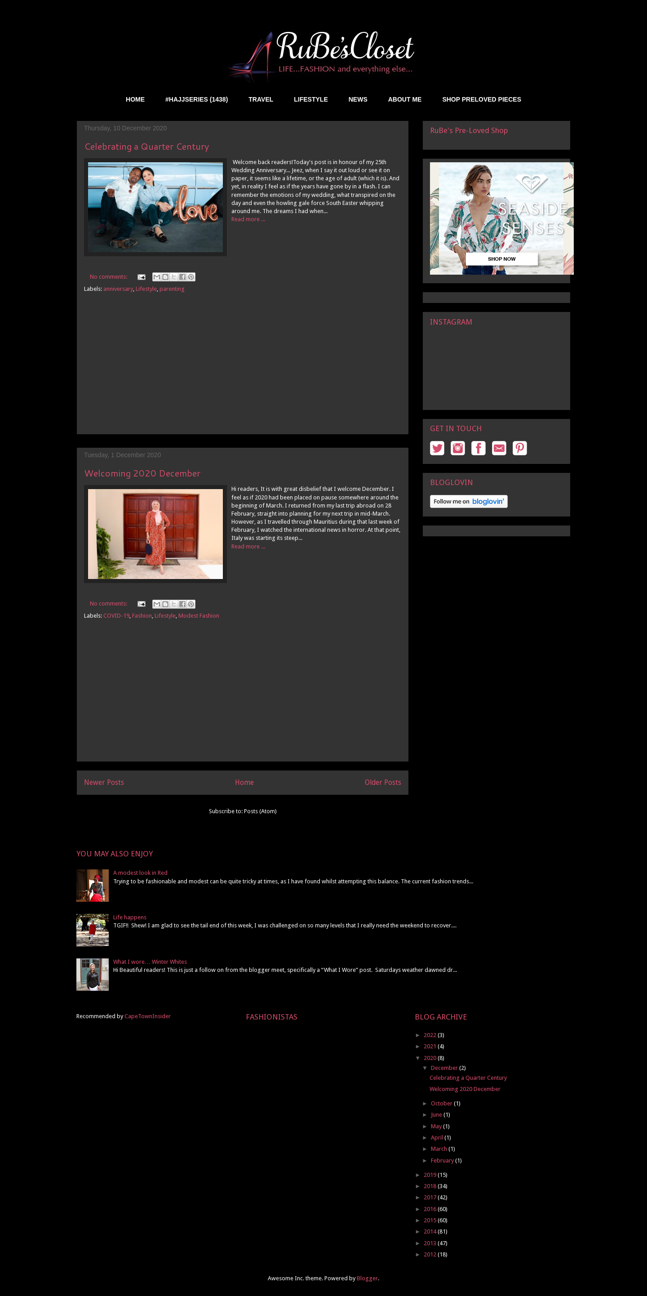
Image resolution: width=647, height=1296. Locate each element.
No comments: (109, 276)
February (443, 1160)
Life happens (129, 917)
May (437, 1126)
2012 (431, 1254)
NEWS (358, 99)
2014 (431, 1231)
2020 (431, 1058)
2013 (431, 1243)
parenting (172, 288)
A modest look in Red (140, 872)
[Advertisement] (242, 371)
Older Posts (383, 782)
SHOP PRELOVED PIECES (481, 99)
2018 (431, 1186)
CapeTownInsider (147, 1016)
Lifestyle (146, 288)
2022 (431, 1035)
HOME (135, 99)
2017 (431, 1197)
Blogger (367, 1278)
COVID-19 (116, 615)
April (437, 1137)
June (437, 1114)
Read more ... (248, 219)
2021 (431, 1046)
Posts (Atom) (260, 811)
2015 (431, 1220)
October (442, 1103)
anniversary (118, 288)
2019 (431, 1174)
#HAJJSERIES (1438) (196, 99)
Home (244, 782)
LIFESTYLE (311, 99)
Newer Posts (104, 782)
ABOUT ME (405, 99)
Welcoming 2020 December (142, 473)
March (439, 1148)
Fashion (142, 615)
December (445, 1067)
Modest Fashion (198, 615)
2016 (431, 1209)
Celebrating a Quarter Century (146, 146)
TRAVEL (260, 99)
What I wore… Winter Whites (150, 961)
